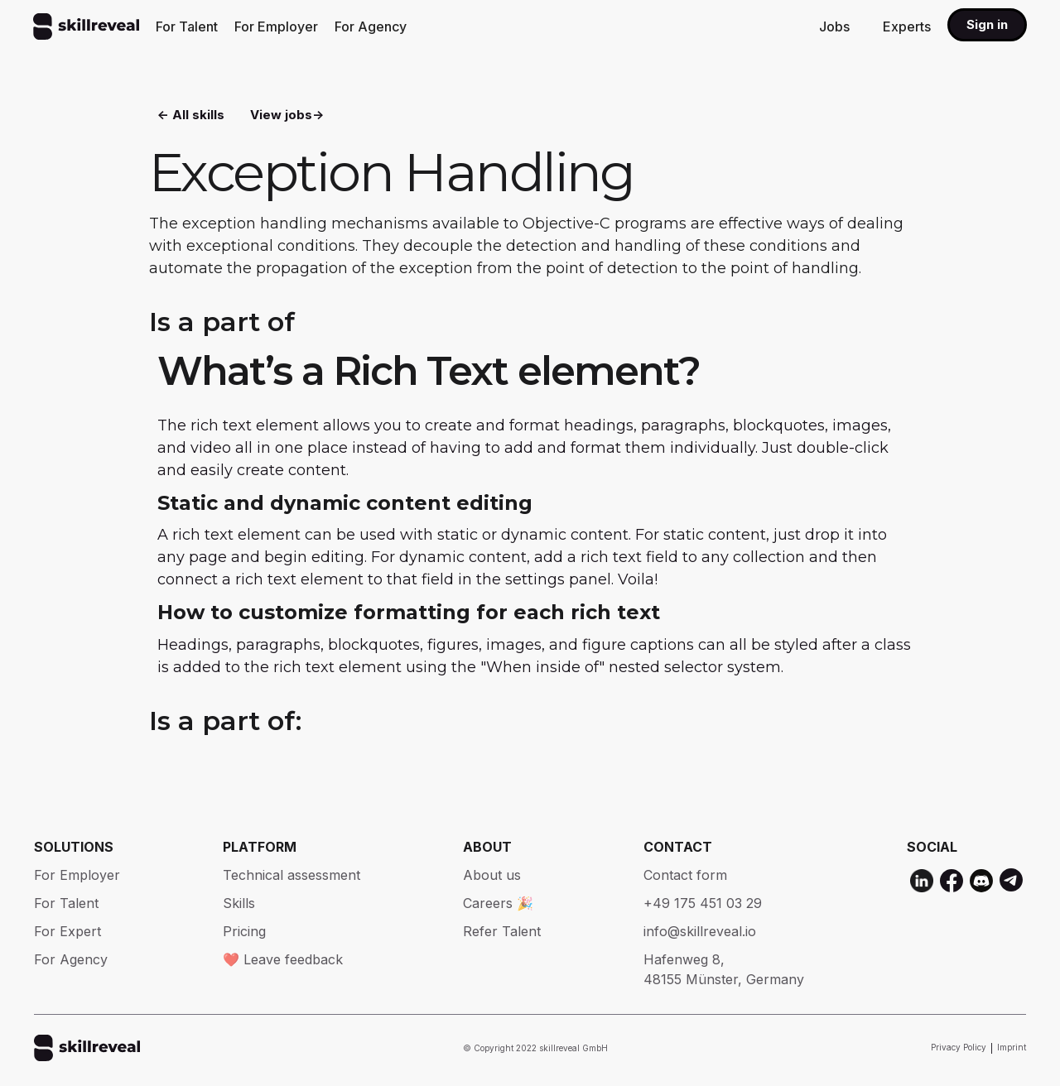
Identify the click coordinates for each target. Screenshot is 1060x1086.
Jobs (834, 26)
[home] (86, 26)
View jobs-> (287, 116)
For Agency (371, 26)
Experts (907, 26)
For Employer (276, 26)
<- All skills (190, 116)
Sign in (987, 24)
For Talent (187, 26)
